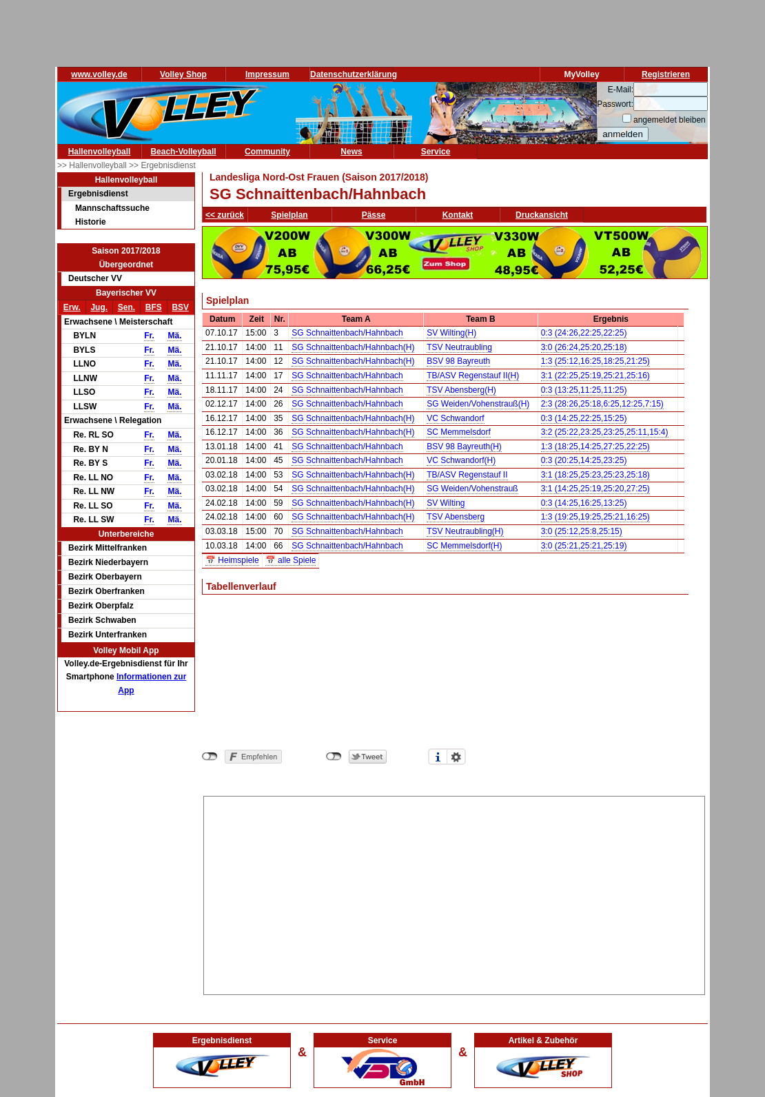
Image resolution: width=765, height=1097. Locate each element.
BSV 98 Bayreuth (458, 361)
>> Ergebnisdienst (162, 165)
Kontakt (457, 215)
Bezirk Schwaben (102, 620)
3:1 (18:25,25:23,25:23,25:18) (595, 475)
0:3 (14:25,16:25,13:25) (584, 503)
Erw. (72, 307)
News (351, 151)
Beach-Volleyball (183, 151)
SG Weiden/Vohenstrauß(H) (478, 404)
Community (267, 151)
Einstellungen (456, 756)
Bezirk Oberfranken (106, 591)
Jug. (99, 307)
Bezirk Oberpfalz (101, 606)
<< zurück (224, 215)
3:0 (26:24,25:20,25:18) (584, 347)
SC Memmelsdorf (459, 432)
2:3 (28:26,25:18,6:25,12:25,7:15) (602, 404)
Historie (90, 222)
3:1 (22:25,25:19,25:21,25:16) (595, 375)
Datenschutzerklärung (353, 74)
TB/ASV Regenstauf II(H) (473, 375)
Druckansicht (542, 215)
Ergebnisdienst (98, 193)
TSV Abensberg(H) (461, 390)
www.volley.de (99, 74)
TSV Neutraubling (459, 347)
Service (436, 151)
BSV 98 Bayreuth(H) (464, 446)
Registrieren (666, 74)
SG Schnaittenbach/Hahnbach (347, 333)
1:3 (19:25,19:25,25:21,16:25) (595, 517)
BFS (153, 307)
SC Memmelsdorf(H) (464, 546)
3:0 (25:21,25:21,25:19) (584, 546)
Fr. (149, 335)
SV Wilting (446, 503)
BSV (180, 307)
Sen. (126, 307)
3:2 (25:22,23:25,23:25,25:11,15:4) (605, 432)
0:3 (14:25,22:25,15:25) (584, 418)
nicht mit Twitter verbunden (334, 756)
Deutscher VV (95, 278)
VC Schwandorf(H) (461, 460)
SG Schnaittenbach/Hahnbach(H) (353, 347)
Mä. (174, 335)
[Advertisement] (454, 893)
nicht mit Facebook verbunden (210, 756)
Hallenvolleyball (99, 151)
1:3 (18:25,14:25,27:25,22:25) (595, 446)
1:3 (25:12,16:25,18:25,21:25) (595, 361)
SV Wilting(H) (451, 333)
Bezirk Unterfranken (107, 634)
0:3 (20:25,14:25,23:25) (584, 460)
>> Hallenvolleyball (93, 165)
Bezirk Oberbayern (105, 577)
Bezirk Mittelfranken (107, 548)
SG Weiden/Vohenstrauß (472, 488)
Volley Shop (183, 74)
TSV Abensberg (455, 517)
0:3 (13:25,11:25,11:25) (584, 390)
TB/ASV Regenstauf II (467, 475)
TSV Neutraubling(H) (465, 531)
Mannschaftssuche (112, 208)
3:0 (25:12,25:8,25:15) (581, 531)
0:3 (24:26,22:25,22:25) (584, 333)
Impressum (267, 74)
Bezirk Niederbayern (108, 562)
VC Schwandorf (455, 418)
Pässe (374, 215)
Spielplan (289, 215)
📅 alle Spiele (290, 560)
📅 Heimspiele (232, 560)
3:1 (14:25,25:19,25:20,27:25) (595, 488)
